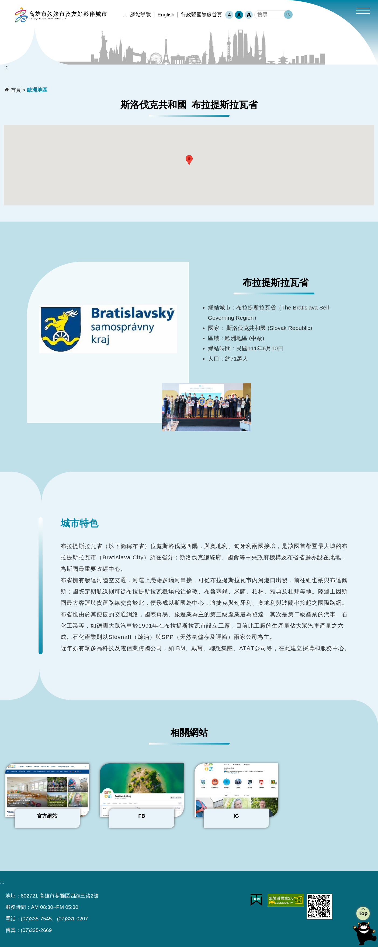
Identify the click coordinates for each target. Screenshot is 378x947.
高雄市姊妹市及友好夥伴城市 (60, 15)
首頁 (16, 90)
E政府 (256, 900)
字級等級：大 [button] (249, 15)
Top (363, 913)
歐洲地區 (37, 90)
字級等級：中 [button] (239, 15)
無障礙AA (286, 900)
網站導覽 (140, 14)
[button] (363, 11)
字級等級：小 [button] (229, 15)
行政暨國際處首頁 (201, 14)
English (166, 14)
